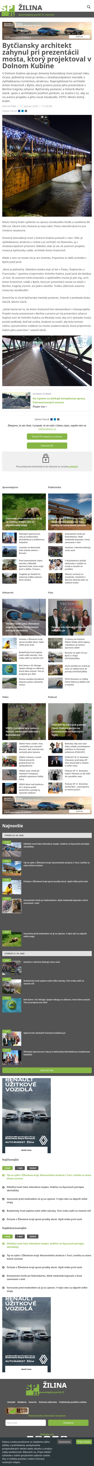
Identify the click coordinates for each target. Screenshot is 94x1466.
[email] (26, 111)
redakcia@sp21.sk (47, 428)
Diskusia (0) (47, 445)
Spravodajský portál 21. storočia (36, 14)
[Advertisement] (47, 920)
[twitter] (22, 111)
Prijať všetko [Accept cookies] (84, 1441)
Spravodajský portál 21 (51, 1392)
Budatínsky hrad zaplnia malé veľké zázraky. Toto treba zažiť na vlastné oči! (49, 1210)
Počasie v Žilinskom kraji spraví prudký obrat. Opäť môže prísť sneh (44, 1219)
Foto (50, 592)
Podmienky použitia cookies (73, 1402)
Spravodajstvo (10, 487)
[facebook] (19, 111)
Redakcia (22, 1402)
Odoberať (68, 1422)
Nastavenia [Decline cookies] (64, 1441)
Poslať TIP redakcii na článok (47, 436)
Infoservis (8, 592)
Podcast (52, 697)
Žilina (30, 7)
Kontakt (11, 1402)
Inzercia (33, 1402)
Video (5, 697)
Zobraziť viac (47, 1070)
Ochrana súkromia (48, 1402)
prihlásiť (73, 466)
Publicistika (54, 487)
